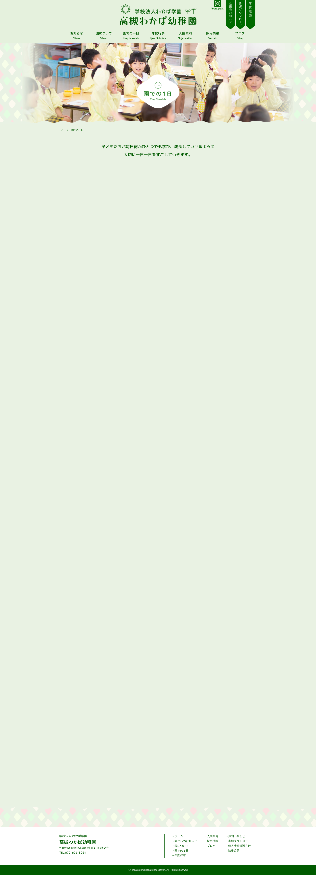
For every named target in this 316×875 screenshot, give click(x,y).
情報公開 (233, 850)
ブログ (211, 845)
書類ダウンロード (239, 841)
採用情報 (212, 841)
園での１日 (182, 850)
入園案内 (212, 836)
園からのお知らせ (186, 841)
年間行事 (180, 855)
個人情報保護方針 (239, 845)
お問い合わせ (236, 836)
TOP (61, 130)
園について (182, 845)
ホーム (179, 836)
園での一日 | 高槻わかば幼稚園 (158, 14)
